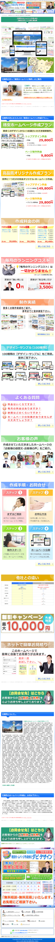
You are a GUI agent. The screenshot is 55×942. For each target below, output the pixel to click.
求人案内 (5, 924)
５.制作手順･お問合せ (32, 915)
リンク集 (14, 924)
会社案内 (41, 921)
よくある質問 (20, 921)
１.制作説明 (13, 912)
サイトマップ (25, 924)
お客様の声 (32, 921)
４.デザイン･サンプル (13, 915)
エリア (49, 0)
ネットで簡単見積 (8, 921)
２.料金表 (27, 912)
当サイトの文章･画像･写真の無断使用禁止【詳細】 (27, 941)
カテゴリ (52, 0)
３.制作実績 (39, 912)
